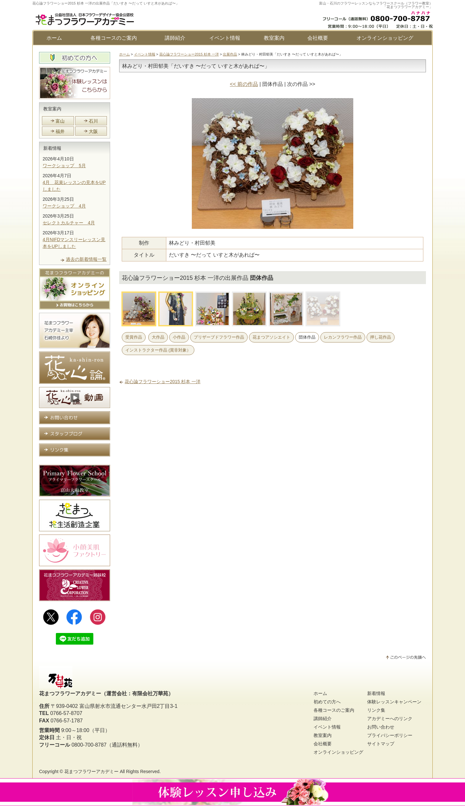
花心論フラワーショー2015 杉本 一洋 (189, 54)
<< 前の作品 (244, 84)
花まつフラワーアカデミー (91, 771)
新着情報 (52, 148)
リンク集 (376, 710)
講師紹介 (175, 38)
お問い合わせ (380, 726)
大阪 (93, 131)
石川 (93, 121)
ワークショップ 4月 (64, 206)
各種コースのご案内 (113, 38)
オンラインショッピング (384, 38)
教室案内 (274, 38)
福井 (60, 131)
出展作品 (230, 54)
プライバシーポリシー (389, 735)
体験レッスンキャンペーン (394, 701)
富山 (60, 121)
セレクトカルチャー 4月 (69, 222)
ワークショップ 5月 (64, 165)
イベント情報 (224, 38)
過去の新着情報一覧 (86, 259)
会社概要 (317, 38)
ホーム (54, 38)
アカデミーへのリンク (389, 718)
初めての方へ (327, 701)
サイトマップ (380, 743)
